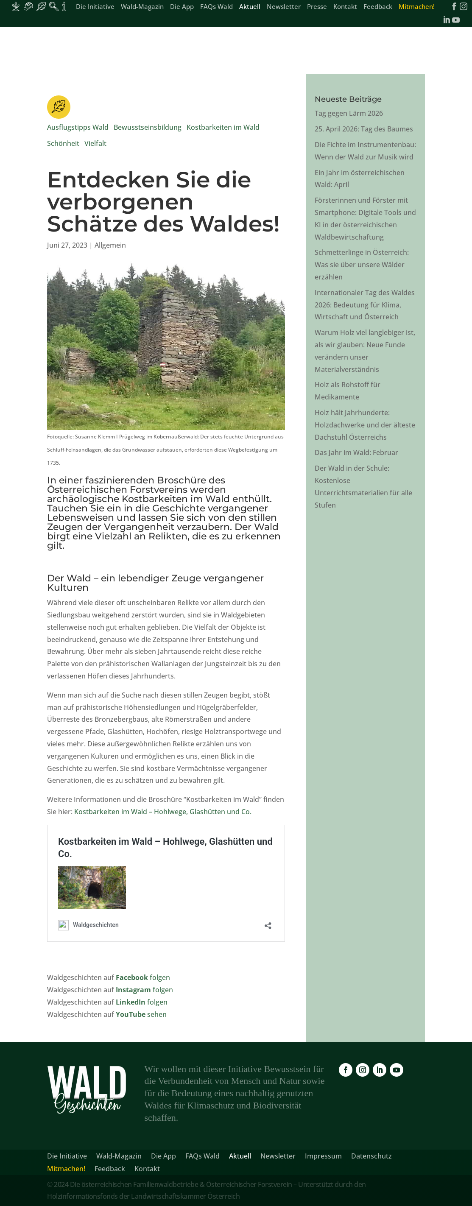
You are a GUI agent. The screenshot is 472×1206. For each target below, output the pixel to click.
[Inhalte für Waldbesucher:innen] (41, 6)
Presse (317, 7)
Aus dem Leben (213, 48)
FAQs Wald (216, 7)
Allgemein (110, 245)
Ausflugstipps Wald (78, 127)
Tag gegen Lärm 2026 (349, 113)
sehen (157, 1014)
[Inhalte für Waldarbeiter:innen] (28, 6)
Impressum (323, 1157)
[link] (39, 47)
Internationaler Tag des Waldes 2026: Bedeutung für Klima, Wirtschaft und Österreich (365, 305)
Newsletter (284, 7)
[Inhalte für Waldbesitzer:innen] (15, 6)
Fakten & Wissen (277, 48)
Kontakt (345, 7)
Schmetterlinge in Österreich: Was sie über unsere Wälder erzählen (362, 265)
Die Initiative (95, 7)
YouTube (131, 1014)
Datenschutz (371, 1157)
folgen (160, 977)
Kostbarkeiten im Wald (223, 127)
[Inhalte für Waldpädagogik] (53, 6)
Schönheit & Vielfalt (143, 48)
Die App (182, 7)
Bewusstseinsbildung (148, 127)
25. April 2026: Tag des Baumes (364, 129)
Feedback (377, 7)
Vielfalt (95, 143)
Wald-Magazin (142, 7)
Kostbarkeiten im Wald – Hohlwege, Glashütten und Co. (162, 811)
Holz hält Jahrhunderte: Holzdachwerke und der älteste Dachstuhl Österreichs (365, 425)
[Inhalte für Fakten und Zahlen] (64, 6)
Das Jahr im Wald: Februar (356, 452)
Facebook (133, 977)
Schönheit (63, 143)
